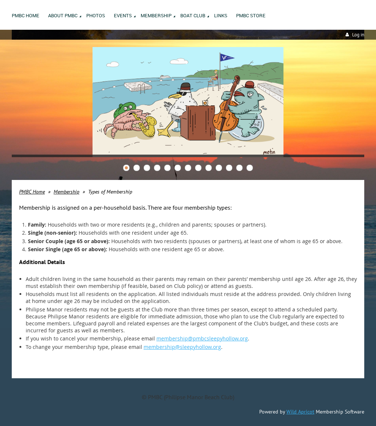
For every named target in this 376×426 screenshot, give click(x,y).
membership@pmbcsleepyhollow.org (202, 338)
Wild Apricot (300, 411)
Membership (66, 191)
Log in (358, 35)
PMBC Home (32, 191)
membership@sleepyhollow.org (182, 346)
